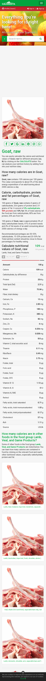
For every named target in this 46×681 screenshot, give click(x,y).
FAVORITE (21, 256)
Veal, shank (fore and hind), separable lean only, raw (23, 610)
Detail (23, 679)
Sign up (40, 9)
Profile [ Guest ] (8, 9)
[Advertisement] (23, 71)
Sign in (30, 9)
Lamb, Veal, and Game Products (15, 252)
